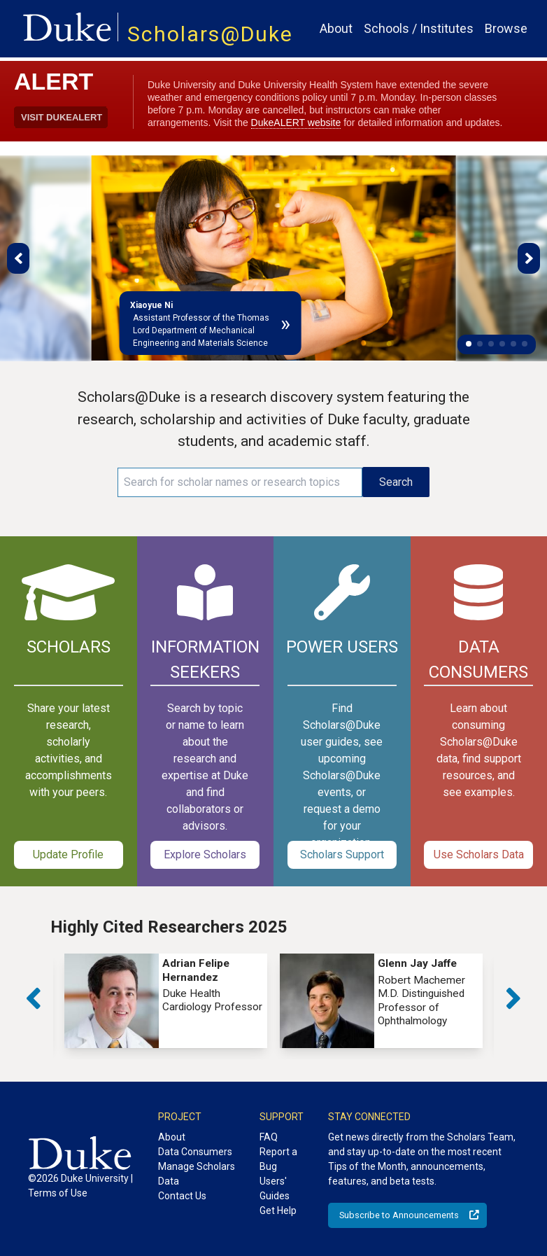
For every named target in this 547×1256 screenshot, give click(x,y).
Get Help (278, 1210)
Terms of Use (57, 1193)
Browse (506, 28)
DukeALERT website (296, 122)
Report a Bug (278, 1159)
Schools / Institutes (419, 28)
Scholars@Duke (210, 34)
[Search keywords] (240, 482)
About (336, 28)
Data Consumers (195, 1151)
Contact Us (182, 1195)
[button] (468, 344)
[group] (165, 1001)
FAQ (269, 1137)
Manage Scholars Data (196, 1174)
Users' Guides (275, 1188)
